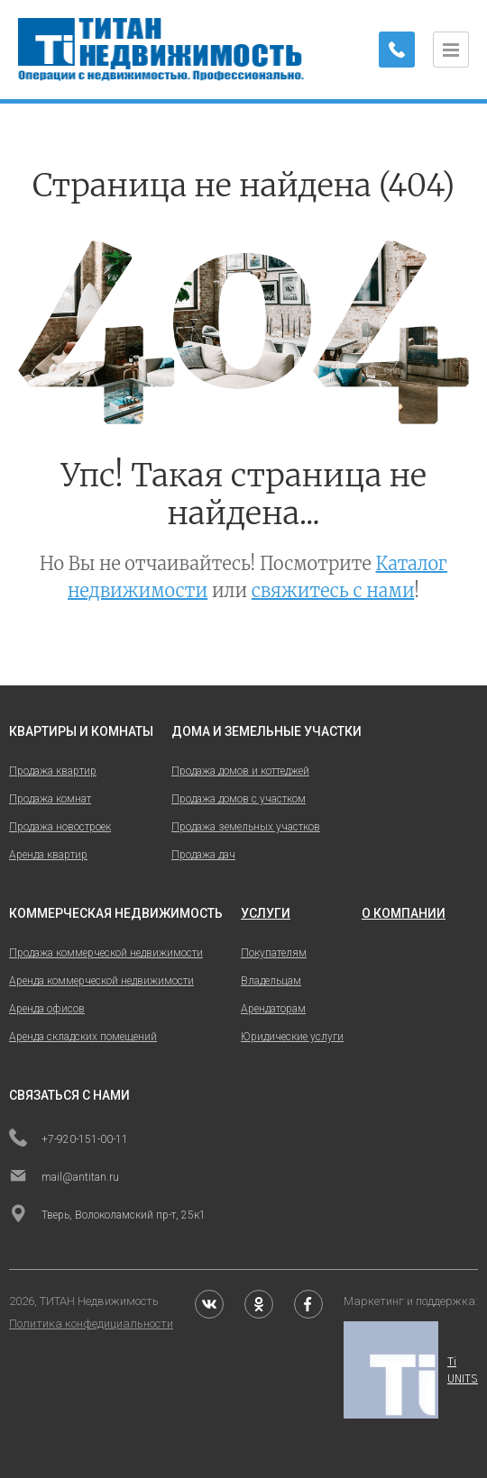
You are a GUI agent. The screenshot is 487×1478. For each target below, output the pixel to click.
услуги (265, 913)
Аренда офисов (47, 1008)
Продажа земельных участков (245, 827)
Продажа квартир (52, 771)
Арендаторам (273, 1008)
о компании (404, 913)
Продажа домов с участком (238, 799)
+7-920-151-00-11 (68, 1139)
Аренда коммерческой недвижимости (101, 981)
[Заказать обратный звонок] (397, 50)
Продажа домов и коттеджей (240, 771)
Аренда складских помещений (83, 1036)
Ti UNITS (411, 1370)
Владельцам (271, 981)
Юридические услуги (292, 1036)
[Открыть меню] (451, 50)
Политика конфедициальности (91, 1323)
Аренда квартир (48, 854)
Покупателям (274, 953)
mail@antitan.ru (64, 1177)
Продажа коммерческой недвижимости (106, 953)
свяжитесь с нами (333, 590)
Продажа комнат (50, 799)
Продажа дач (203, 854)
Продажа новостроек (60, 827)
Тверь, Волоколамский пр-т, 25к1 (107, 1215)
